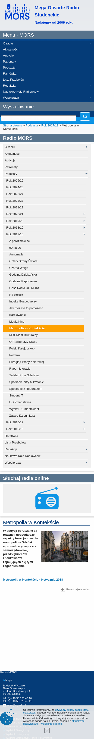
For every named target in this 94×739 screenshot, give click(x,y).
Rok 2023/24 (14, 194)
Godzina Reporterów (23, 281)
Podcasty (32, 125)
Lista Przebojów (15, 442)
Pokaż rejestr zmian (75, 590)
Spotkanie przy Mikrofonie (26, 382)
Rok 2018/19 (14, 227)
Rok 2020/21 (14, 214)
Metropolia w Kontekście (26, 328)
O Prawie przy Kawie (23, 341)
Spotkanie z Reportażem (25, 388)
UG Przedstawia (20, 402)
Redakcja (11, 449)
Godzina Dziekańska (23, 274)
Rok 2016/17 (14, 422)
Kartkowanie (17, 315)
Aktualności (12, 153)
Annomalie (16, 254)
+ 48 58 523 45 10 (21, 698)
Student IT (16, 395)
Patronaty (11, 167)
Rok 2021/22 (14, 207)
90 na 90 (15, 247)
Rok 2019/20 (14, 221)
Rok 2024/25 (14, 187)
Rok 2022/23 (14, 200)
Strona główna (12, 125)
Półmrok (14, 355)
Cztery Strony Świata (23, 261)
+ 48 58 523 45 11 (21, 701)
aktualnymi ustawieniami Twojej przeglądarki (53, 722)
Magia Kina (16, 321)
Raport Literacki (19, 368)
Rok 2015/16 (14, 429)
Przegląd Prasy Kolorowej (26, 362)
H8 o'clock (16, 294)
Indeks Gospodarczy (23, 301)
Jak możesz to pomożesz (26, 308)
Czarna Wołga (18, 268)
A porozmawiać (19, 241)
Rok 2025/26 (14, 180)
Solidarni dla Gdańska (24, 375)
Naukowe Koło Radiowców (23, 456)
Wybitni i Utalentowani (24, 409)
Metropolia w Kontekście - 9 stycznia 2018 (33, 579)
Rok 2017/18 (50, 125)
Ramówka (11, 435)
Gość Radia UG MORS (24, 288)
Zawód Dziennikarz (22, 415)
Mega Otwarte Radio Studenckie (57, 14)
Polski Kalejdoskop (21, 348)
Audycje (10, 160)
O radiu (10, 147)
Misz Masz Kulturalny (23, 335)
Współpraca (13, 462)
